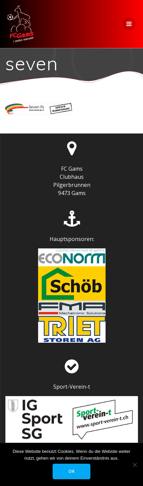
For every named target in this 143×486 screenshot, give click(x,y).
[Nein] (134, 464)
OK (71, 471)
